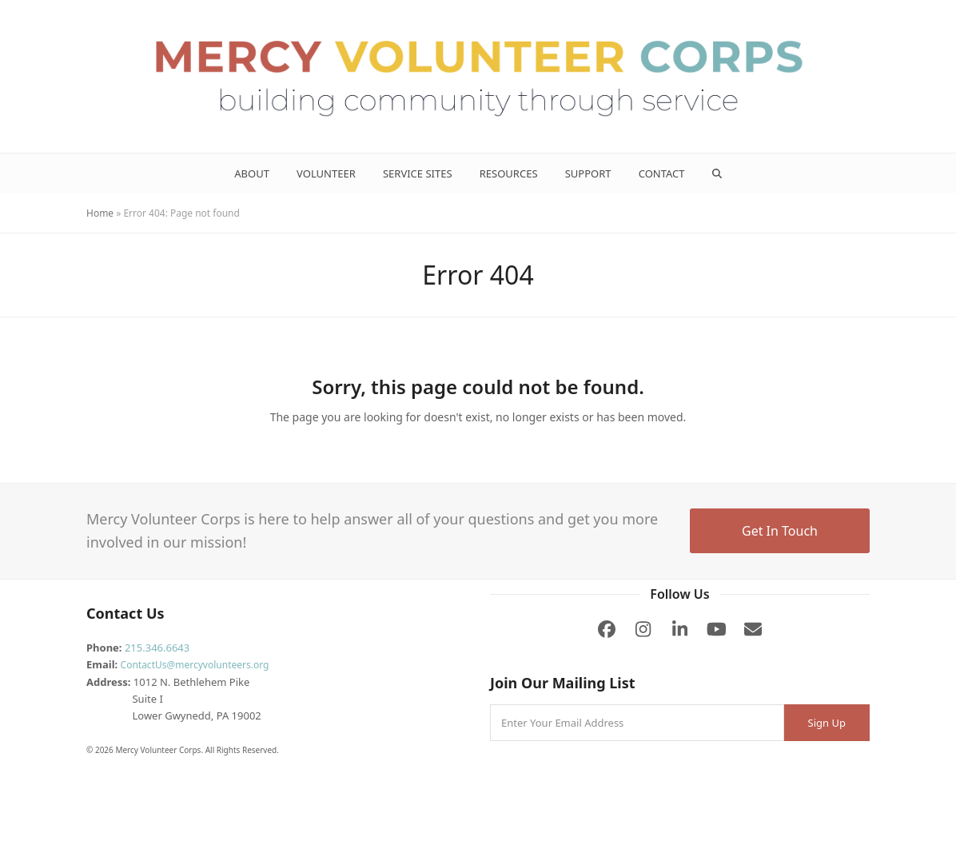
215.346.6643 (157, 647)
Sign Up (827, 722)
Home (100, 213)
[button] (716, 173)
